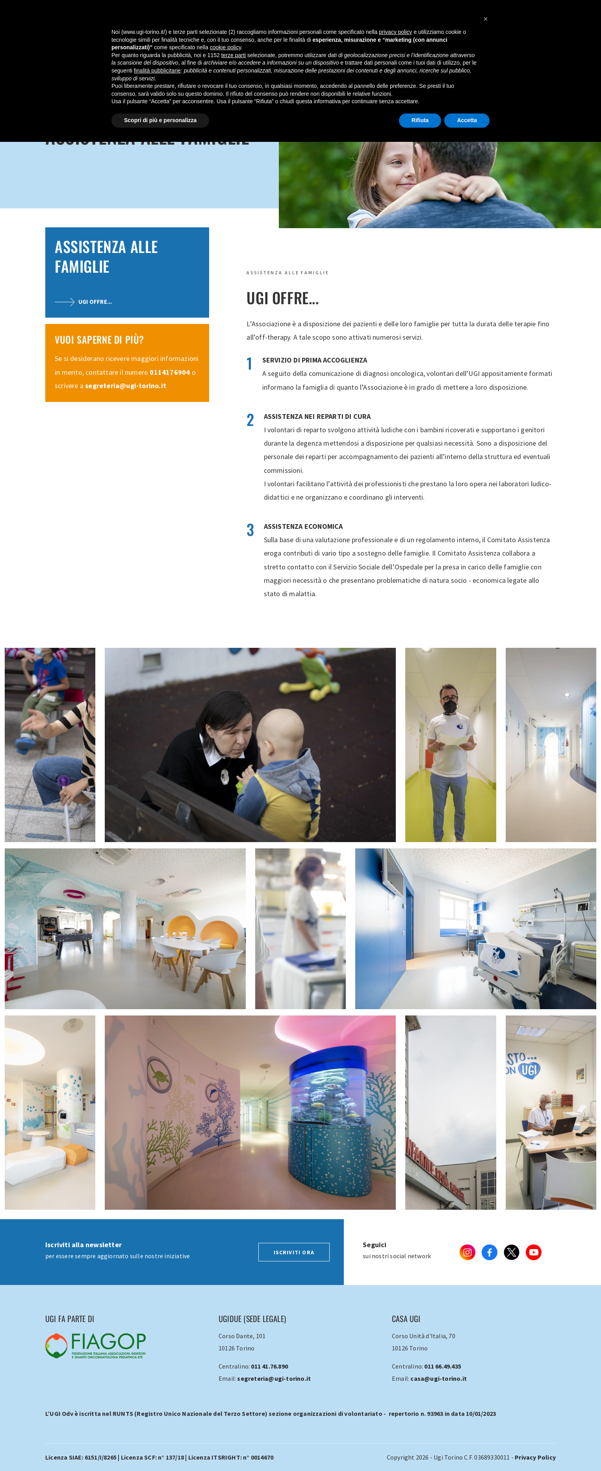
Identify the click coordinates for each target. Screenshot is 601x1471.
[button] (485, 19)
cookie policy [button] (225, 47)
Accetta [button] (467, 120)
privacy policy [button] (395, 32)
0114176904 (170, 372)
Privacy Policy (535, 1457)
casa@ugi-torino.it (438, 1378)
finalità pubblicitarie (157, 70)
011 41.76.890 (269, 1366)
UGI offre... (83, 301)
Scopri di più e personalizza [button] (160, 120)
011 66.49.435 (442, 1366)
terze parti (233, 55)
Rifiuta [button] (420, 120)
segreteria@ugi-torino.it (125, 385)
